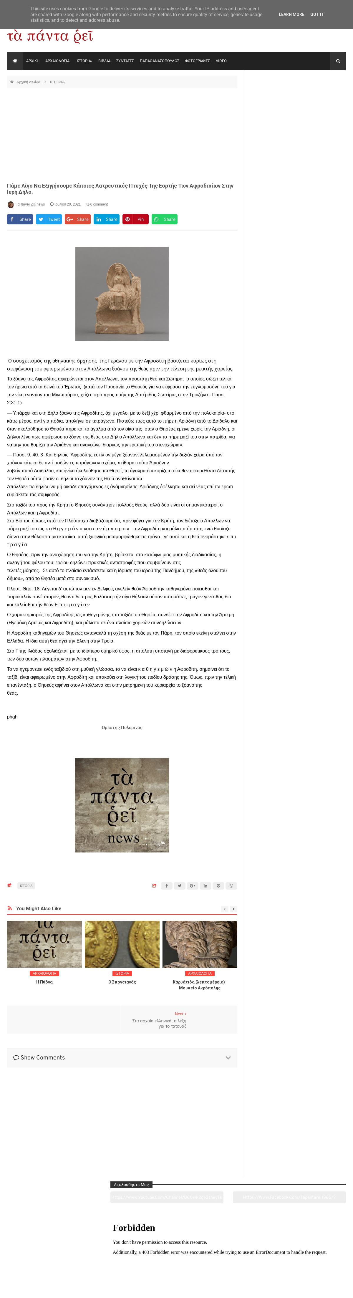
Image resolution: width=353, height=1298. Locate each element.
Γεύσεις (244, 1260)
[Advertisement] (122, 135)
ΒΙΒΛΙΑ (104, 61)
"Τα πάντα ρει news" (66, 1289)
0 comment (97, 204)
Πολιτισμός (176, 1260)
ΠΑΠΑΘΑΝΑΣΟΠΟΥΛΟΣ (159, 61)
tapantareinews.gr (329, 1289)
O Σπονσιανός (122, 982)
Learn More (291, 14)
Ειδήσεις (313, 1260)
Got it (317, 14)
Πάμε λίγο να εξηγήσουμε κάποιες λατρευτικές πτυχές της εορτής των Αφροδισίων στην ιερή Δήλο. (120, 189)
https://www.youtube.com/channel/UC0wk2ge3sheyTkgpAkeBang (274, 97)
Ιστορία (108, 1260)
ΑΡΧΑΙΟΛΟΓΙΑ (57, 61)
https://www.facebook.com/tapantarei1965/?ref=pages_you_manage (322, 97)
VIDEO (221, 61)
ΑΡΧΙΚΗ (32, 61)
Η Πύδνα (44, 982)
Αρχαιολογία (39, 1260)
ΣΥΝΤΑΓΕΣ (125, 61)
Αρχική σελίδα (29, 82)
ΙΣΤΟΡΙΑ (84, 61)
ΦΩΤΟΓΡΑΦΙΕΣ (197, 61)
